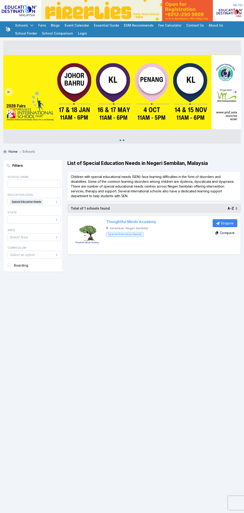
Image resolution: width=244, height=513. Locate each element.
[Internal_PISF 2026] (122, 92)
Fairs (42, 25)
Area (11, 230)
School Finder (26, 33)
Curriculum (17, 247)
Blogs (55, 25)
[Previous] (9, 92)
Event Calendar (77, 25)
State (12, 212)
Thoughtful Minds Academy (131, 222)
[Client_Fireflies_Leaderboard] (127, 10)
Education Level (20, 194)
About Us (216, 25)
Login (82, 33)
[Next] (235, 92)
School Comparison (57, 33)
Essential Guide (106, 25)
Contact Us (195, 25)
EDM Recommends (139, 25)
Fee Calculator (169, 25)
